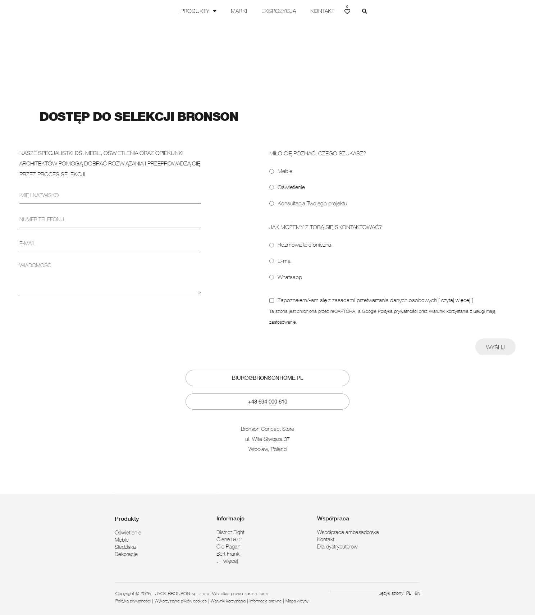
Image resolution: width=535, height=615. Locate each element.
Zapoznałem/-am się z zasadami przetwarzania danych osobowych (376, 293)
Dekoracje (126, 546)
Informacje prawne (283, 593)
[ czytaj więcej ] (456, 293)
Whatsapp (290, 270)
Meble (285, 164)
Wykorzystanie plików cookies (188, 593)
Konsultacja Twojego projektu (312, 196)
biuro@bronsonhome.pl (267, 371)
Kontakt (337, 11)
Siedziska (125, 539)
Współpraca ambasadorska (348, 524)
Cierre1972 (229, 532)
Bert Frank (227, 546)
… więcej (227, 553)
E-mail (285, 254)
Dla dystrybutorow (337, 539)
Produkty (213, 10)
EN (417, 585)
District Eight (230, 524)
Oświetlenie (291, 180)
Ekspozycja (293, 11)
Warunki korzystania (241, 593)
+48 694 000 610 (267, 394)
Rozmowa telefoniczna (304, 238)
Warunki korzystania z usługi (457, 304)
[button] (379, 11)
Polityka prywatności (397, 304)
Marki (253, 11)
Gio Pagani (229, 539)
